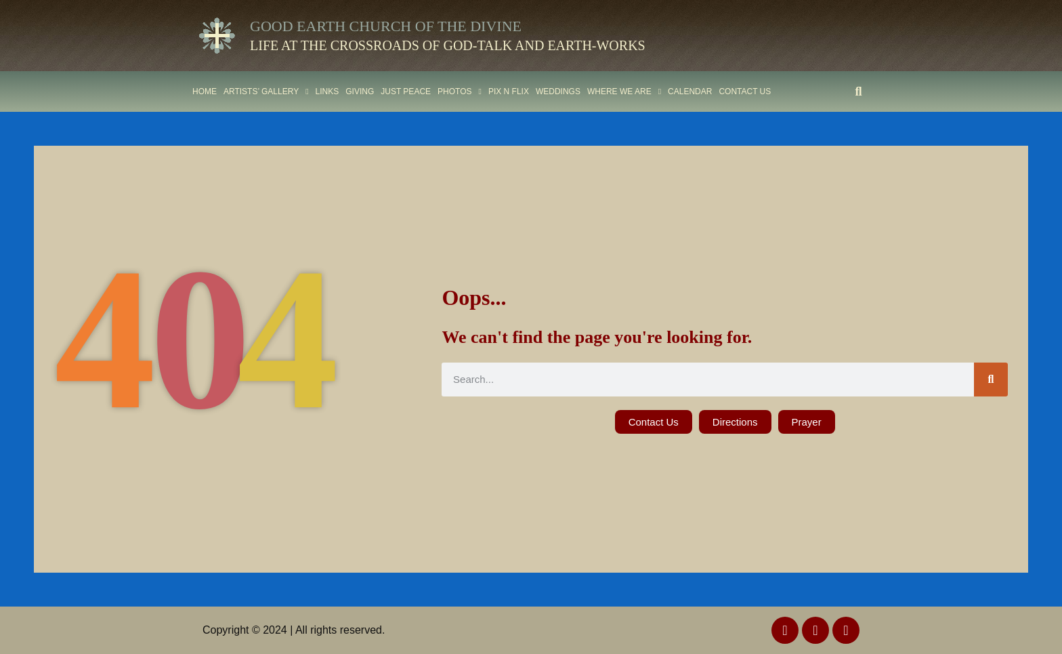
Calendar (690, 91)
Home (204, 91)
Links (327, 91)
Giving (359, 91)
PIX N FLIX (508, 91)
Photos (460, 91)
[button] (858, 91)
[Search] (991, 379)
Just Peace (406, 91)
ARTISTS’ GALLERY (266, 91)
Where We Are (624, 91)
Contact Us (745, 91)
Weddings (558, 91)
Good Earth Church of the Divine (386, 26)
